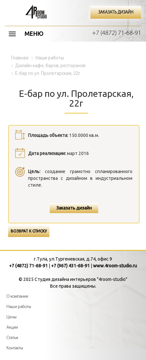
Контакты (14, 348)
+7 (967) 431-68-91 (70, 265)
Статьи (12, 337)
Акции (12, 327)
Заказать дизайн (74, 208)
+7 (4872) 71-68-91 (116, 33)
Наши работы (18, 306)
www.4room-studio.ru (115, 265)
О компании (17, 296)
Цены (11, 317)
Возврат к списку (29, 231)
